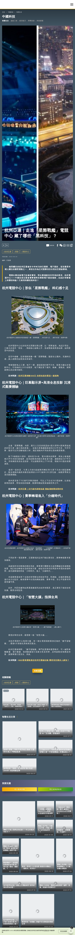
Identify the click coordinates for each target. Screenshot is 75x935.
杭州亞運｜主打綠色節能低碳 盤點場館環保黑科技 (40, 489)
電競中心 (25, 252)
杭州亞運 (7, 252)
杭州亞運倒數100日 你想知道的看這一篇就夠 (38, 376)
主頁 (3, 12)
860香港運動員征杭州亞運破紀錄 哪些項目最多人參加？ (43, 660)
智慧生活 (19, 12)
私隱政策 (46, 930)
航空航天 (22, 21)
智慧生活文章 (8, 717)
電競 (17, 252)
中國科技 (10, 12)
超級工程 (14, 21)
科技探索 (40, 21)
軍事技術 (31, 21)
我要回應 (37, 671)
